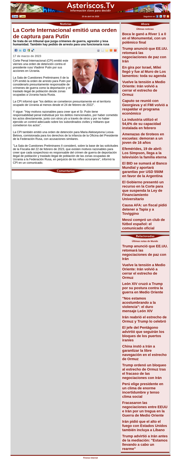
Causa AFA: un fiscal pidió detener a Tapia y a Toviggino (144, 209)
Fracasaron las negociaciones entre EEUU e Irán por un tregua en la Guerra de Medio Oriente (144, 409)
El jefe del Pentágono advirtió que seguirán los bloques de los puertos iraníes (143, 333)
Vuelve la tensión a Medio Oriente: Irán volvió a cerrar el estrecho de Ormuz (143, 88)
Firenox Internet (90, 458)
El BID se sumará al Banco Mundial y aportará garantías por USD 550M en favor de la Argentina (144, 169)
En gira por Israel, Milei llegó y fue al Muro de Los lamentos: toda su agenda (144, 71)
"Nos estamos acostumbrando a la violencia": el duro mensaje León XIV (139, 304)
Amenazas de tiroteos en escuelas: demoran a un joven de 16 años (143, 138)
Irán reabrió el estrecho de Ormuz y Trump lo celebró (144, 319)
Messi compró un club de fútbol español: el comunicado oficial (143, 224)
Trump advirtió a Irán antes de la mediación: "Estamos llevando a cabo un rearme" (145, 442)
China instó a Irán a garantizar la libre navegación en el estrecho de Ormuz (144, 352)
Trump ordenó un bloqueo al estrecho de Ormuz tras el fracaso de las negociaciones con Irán (144, 371)
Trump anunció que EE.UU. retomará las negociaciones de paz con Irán (145, 55)
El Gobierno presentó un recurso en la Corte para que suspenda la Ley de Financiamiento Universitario (143, 190)
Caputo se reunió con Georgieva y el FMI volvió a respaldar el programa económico (145, 107)
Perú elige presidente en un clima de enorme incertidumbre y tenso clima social (142, 390)
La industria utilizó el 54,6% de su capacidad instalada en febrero (141, 124)
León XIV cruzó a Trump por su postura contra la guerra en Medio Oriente (142, 288)
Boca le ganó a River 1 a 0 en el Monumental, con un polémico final (144, 38)
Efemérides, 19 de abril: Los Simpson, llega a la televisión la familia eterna (144, 153)
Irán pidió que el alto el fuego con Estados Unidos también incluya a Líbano (144, 425)
